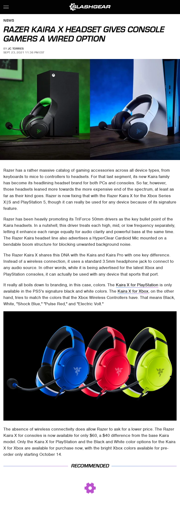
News (8, 20)
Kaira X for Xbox (133, 291)
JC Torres (16, 48)
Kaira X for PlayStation (137, 285)
